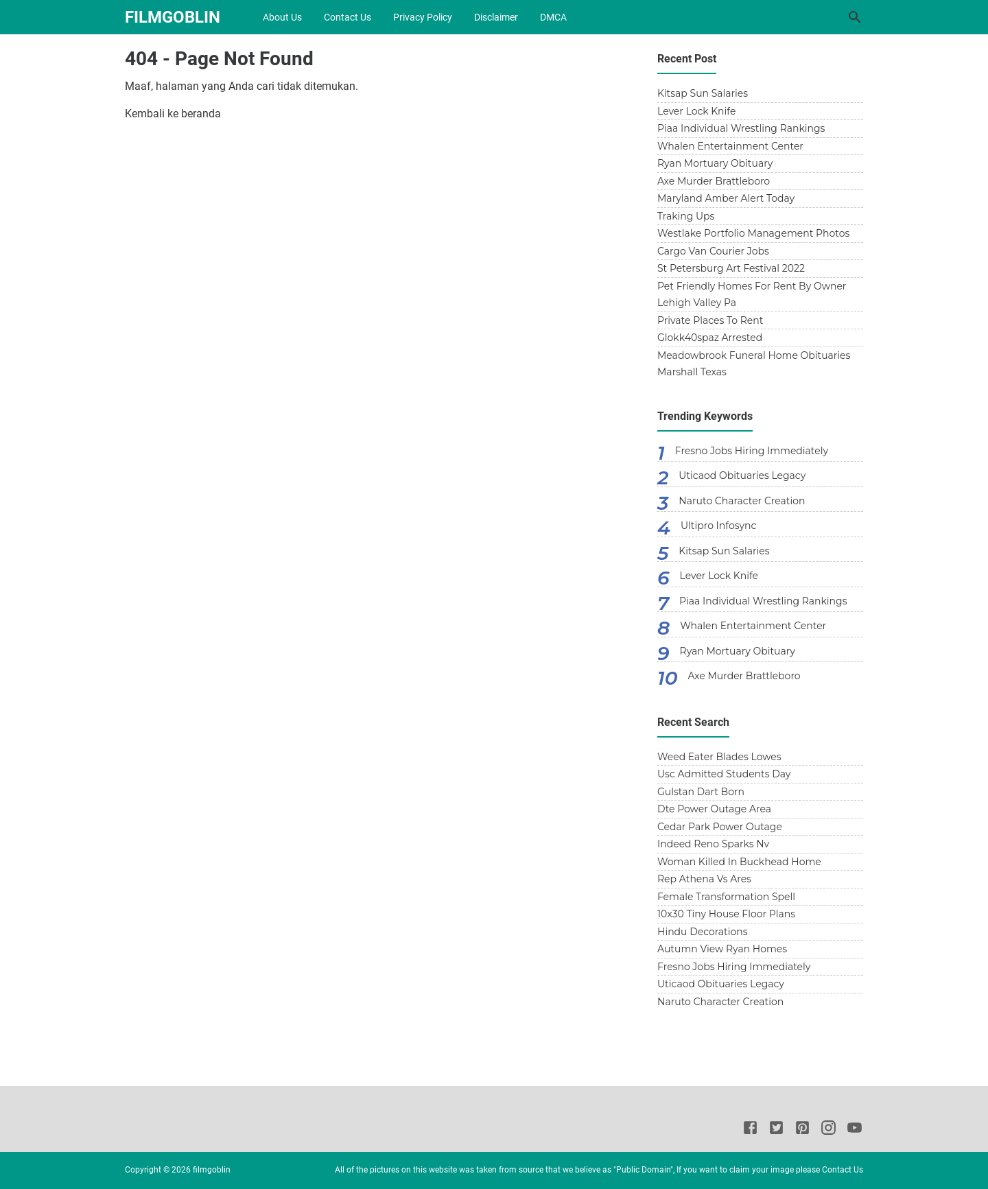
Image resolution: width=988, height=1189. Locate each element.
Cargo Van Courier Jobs (713, 251)
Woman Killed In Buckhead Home (739, 862)
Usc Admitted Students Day (723, 774)
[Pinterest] (802, 1130)
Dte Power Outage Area (714, 809)
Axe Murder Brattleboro (713, 181)
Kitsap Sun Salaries (702, 93)
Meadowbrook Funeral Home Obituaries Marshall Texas (753, 364)
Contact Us (347, 17)
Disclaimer (496, 17)
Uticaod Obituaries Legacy (742, 475)
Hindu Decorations (702, 932)
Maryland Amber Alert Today (726, 198)
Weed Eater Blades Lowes (719, 757)
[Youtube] (854, 1130)
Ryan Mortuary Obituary (715, 163)
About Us (282, 17)
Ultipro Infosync (718, 525)
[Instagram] (828, 1130)
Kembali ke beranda (173, 113)
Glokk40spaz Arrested (709, 337)
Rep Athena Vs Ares (704, 879)
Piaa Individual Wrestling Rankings (741, 128)
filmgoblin (172, 17)
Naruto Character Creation (742, 501)
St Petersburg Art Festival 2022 (731, 268)
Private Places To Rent (710, 320)
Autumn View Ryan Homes (722, 949)
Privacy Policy (422, 17)
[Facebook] (750, 1130)
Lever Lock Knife (696, 111)
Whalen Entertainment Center (730, 146)
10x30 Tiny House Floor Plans (726, 914)
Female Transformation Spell (726, 897)
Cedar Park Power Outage (719, 827)
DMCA (553, 17)
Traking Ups (685, 216)
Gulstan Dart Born (700, 792)
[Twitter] (776, 1130)
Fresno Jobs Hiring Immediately (751, 451)
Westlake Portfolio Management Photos (753, 233)
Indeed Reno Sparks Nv (713, 844)
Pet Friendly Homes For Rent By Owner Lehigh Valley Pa (751, 294)
